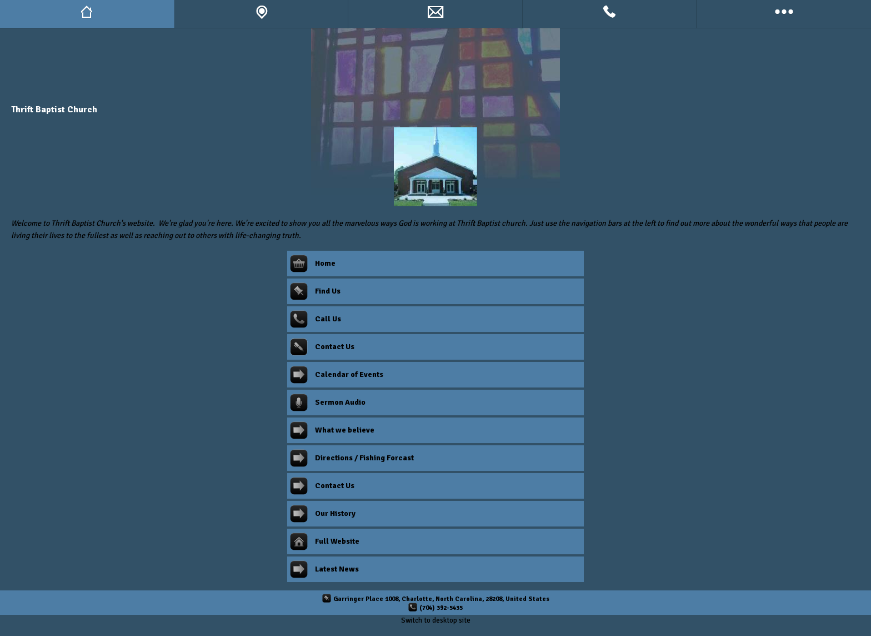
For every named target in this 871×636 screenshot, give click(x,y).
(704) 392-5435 (441, 608)
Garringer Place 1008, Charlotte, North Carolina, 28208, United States (441, 599)
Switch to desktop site (435, 620)
